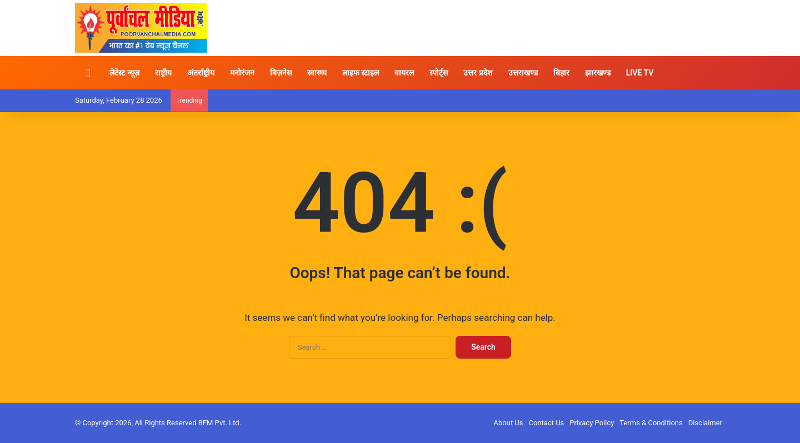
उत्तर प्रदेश (477, 72)
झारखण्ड (598, 72)
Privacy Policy (591, 423)
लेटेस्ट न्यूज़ (124, 72)
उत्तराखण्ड (523, 72)
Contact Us (546, 423)
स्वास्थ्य (317, 72)
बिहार (561, 72)
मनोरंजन (242, 72)
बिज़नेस (281, 72)
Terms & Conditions (650, 423)
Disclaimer (705, 423)
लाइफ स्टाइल (360, 72)
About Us (508, 423)
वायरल (404, 72)
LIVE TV (640, 72)
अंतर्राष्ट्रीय (200, 72)
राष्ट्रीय (163, 72)
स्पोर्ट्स (438, 72)
